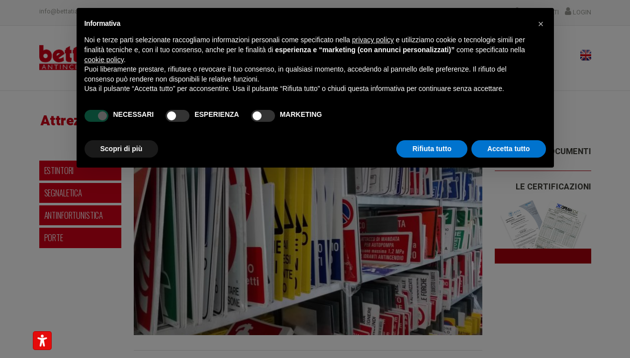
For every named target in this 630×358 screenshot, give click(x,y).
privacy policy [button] (373, 40)
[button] (541, 24)
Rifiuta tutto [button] (431, 149)
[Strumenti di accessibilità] (42, 340)
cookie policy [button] (104, 60)
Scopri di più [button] (121, 149)
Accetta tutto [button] (508, 149)
